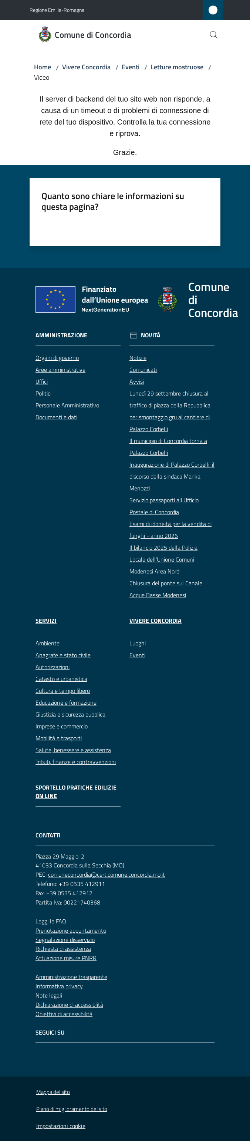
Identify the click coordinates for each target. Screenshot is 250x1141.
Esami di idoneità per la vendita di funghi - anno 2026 (170, 529)
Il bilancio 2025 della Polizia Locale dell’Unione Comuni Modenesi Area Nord (163, 559)
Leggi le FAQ (51, 921)
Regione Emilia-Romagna (57, 10)
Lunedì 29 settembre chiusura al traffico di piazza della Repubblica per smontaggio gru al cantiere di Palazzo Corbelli (169, 411)
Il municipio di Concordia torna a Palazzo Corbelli (168, 446)
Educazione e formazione (66, 702)
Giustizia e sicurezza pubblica (70, 714)
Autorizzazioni (53, 666)
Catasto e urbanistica (61, 678)
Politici (43, 393)
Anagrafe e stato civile (63, 655)
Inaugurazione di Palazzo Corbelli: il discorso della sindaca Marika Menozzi (171, 476)
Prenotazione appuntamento (71, 930)
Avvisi (136, 381)
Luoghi (137, 643)
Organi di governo (57, 357)
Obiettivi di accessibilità (64, 1013)
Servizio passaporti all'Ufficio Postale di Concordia (164, 506)
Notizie (137, 357)
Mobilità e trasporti (59, 738)
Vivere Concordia (86, 67)
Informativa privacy (59, 986)
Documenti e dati (56, 417)
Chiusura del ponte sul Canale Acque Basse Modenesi (165, 589)
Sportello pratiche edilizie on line (76, 791)
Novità (151, 335)
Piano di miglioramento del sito (71, 1109)
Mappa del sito (53, 1092)
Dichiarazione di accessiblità (69, 1004)
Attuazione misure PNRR (66, 957)
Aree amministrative (60, 369)
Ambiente (48, 643)
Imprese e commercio (62, 726)
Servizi (46, 620)
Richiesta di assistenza (63, 948)
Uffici (42, 381)
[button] (213, 35)
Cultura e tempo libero (63, 690)
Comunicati (143, 369)
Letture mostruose (177, 67)
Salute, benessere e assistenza (73, 749)
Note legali (49, 995)
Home (42, 67)
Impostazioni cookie (60, 1125)
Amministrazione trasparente (71, 976)
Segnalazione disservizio (65, 939)
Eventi (130, 67)
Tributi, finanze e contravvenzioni (76, 761)
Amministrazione (61, 335)
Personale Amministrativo (67, 405)
